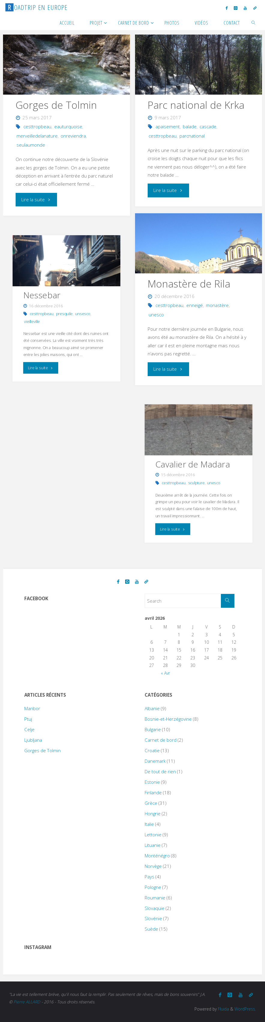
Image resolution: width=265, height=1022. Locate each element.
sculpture (196, 482)
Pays (149, 877)
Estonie (152, 782)
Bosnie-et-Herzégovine (168, 719)
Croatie (152, 750)
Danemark (155, 761)
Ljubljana (33, 740)
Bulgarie (153, 729)
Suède (151, 929)
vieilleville (32, 321)
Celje (29, 729)
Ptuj (28, 719)
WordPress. (245, 1009)
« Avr (165, 673)
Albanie (152, 708)
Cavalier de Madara (192, 464)
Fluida (223, 1009)
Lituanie (153, 845)
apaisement (167, 126)
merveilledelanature (37, 136)
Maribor (32, 708)
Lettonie (153, 835)
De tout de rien (160, 771)
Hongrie (153, 814)
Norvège (153, 866)
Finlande (153, 792)
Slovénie (153, 918)
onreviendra (73, 136)
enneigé (194, 305)
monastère (217, 305)
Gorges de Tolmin (56, 105)
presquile (64, 313)
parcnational (192, 136)
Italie (149, 824)
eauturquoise (68, 126)
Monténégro (157, 856)
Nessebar (41, 295)
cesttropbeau (37, 126)
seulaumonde (31, 145)
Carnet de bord (160, 740)
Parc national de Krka (196, 105)
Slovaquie (154, 908)
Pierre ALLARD (27, 1002)
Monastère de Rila (189, 283)
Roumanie (155, 898)
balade (190, 126)
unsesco (82, 313)
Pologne (153, 887)
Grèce (151, 803)
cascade (208, 126)
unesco (156, 315)
